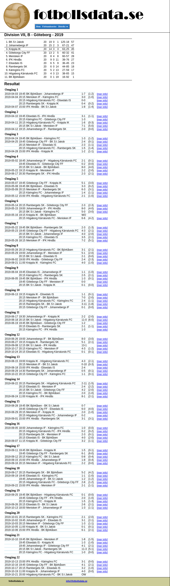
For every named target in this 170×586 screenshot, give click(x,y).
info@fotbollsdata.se (76, 581)
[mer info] (102, 94)
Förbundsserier (49, 26)
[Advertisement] (150, 98)
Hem (38, 26)
